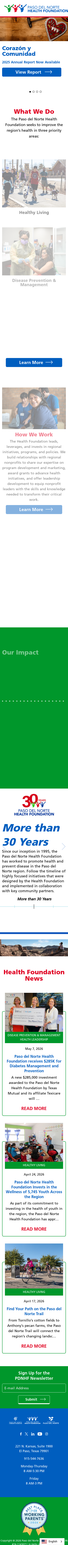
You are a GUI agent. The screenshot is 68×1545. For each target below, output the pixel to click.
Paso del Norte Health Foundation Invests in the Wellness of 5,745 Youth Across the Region (34, 1189)
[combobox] (52, 1541)
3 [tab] (37, 91)
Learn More (31, 362)
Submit (31, 1399)
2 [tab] (33, 91)
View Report (29, 72)
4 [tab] (40, 91)
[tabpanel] (34, 49)
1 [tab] (30, 91)
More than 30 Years (34, 899)
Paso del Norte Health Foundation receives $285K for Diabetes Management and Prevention (34, 1063)
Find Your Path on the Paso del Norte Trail (34, 1311)
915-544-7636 (34, 1459)
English (49, 1542)
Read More (34, 1108)
